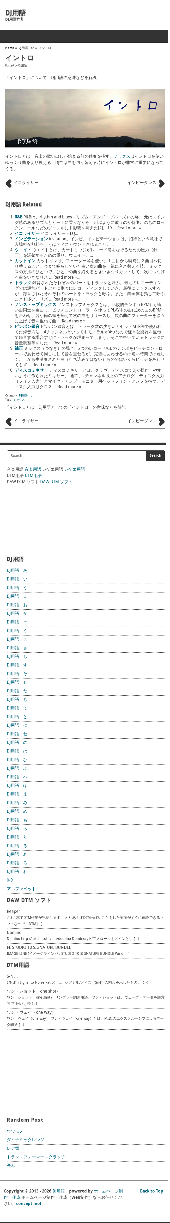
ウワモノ (15, 1131)
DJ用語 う (17, 588)
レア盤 (13, 1149)
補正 (19, 349)
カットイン (25, 261)
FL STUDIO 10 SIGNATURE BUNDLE (39, 948)
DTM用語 (33, 476)
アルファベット (21, 889)
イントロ (45, 48)
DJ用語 (15, 13)
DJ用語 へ (17, 777)
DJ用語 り (17, 837)
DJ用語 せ (17, 683)
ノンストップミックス (35, 305)
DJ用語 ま (17, 794)
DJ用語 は (17, 751)
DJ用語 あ (17, 571)
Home (9, 48)
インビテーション (31, 239)
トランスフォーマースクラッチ (36, 1157)
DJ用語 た (17, 691)
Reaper (13, 912)
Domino (14, 933)
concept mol (28, 1204)
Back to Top (151, 1191)
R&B (18, 217)
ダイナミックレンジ (25, 1140)
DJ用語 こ (17, 640)
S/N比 (12, 977)
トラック (23, 283)
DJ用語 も (17, 820)
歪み (11, 1166)
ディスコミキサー (31, 371)
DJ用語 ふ (17, 769)
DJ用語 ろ (17, 863)
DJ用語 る (17, 846)
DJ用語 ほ (17, 786)
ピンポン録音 (27, 327)
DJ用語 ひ (17, 760)
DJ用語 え (17, 597)
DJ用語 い (26, 48)
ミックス (122, 157)
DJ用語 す (17, 665)
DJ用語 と (17, 717)
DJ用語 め (17, 812)
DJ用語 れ (17, 855)
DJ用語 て (17, 708)
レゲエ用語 (74, 470)
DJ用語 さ (17, 648)
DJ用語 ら (17, 829)
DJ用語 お (17, 605)
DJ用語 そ (17, 674)
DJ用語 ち (17, 700)
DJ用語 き (17, 622)
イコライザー (27, 234)
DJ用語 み (17, 803)
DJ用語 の (17, 743)
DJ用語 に (17, 726)
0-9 (10, 880)
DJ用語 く (17, 631)
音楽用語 (33, 470)
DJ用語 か (17, 614)
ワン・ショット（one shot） (33, 991)
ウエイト (23, 250)
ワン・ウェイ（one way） (31, 1013)
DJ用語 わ (17, 872)
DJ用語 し (17, 657)
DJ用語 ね (17, 734)
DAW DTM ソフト (56, 482)
